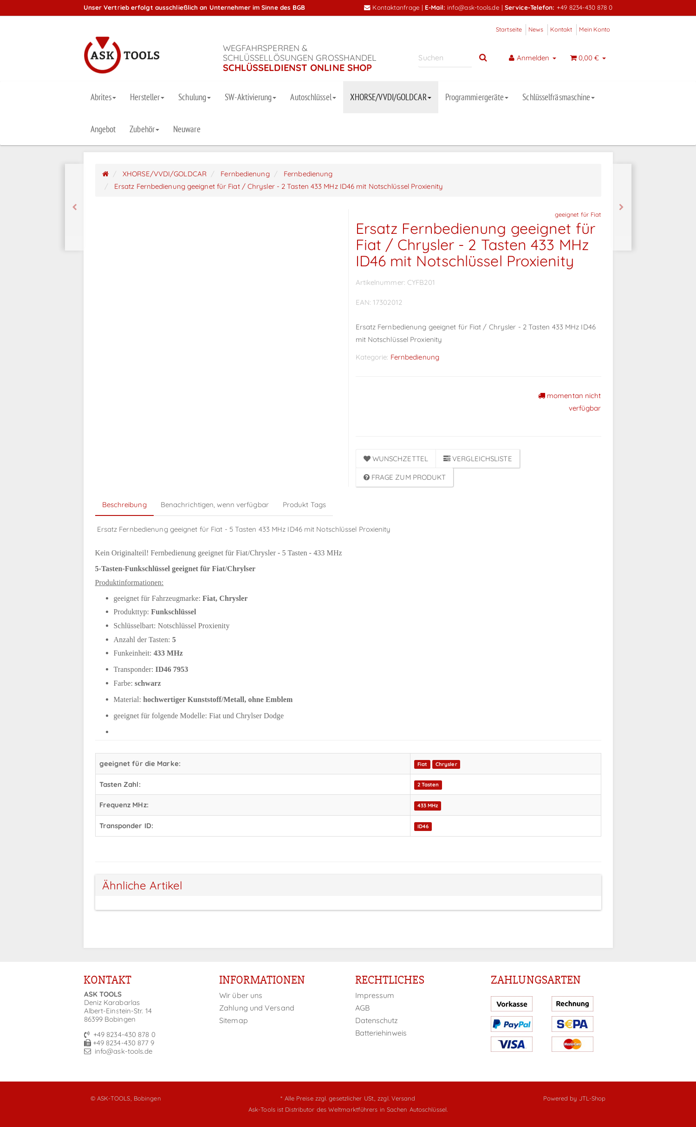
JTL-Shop (592, 1098)
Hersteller (147, 97)
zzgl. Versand (396, 1098)
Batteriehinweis (381, 1032)
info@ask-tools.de (473, 7)
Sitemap (233, 1020)
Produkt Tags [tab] (304, 504)
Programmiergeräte (477, 97)
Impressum (375, 995)
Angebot (103, 129)
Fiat (422, 764)
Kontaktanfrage (392, 7)
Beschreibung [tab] (124, 504)
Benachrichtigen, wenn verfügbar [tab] (215, 504)
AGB (362, 1007)
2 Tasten (428, 785)
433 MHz (427, 805)
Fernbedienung (414, 357)
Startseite (509, 29)
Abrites (104, 97)
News (535, 29)
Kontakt (561, 29)
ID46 (423, 826)
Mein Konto (595, 29)
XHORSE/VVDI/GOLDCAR (390, 97)
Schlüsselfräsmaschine (558, 97)
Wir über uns (240, 995)
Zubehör (144, 129)
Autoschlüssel (313, 97)
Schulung (194, 97)
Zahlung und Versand (256, 1007)
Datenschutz (376, 1020)
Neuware (187, 129)
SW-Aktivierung (250, 97)
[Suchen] (445, 57)
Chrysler (446, 764)
